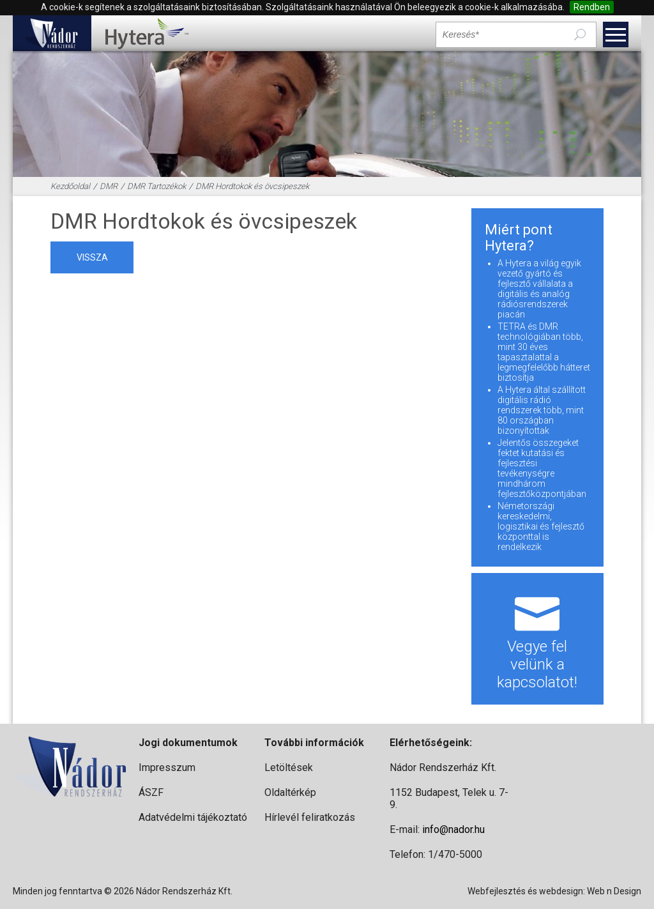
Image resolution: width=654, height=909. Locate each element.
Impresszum (167, 767)
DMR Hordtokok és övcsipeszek (252, 186)
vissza (92, 257)
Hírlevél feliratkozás (309, 817)
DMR (109, 186)
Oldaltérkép (290, 792)
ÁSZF (151, 792)
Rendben (592, 7)
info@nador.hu (453, 829)
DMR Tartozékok (156, 186)
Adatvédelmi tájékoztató (193, 817)
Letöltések (288, 767)
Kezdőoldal (70, 186)
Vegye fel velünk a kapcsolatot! (537, 638)
